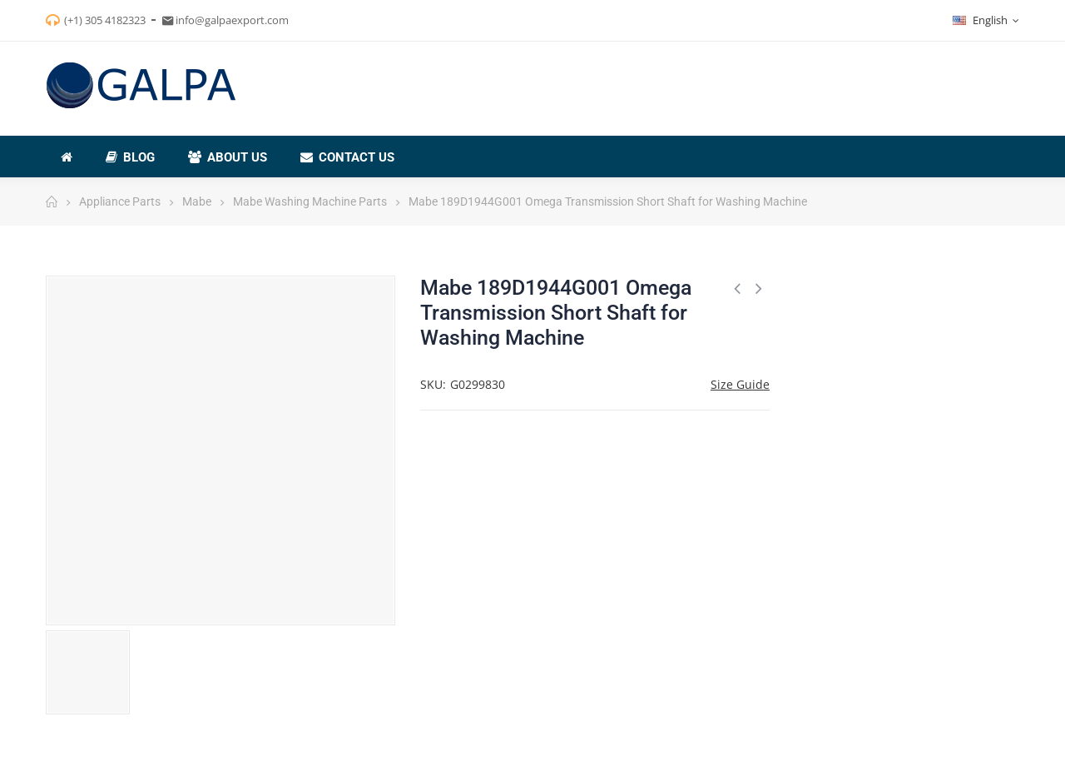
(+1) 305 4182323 (105, 19)
